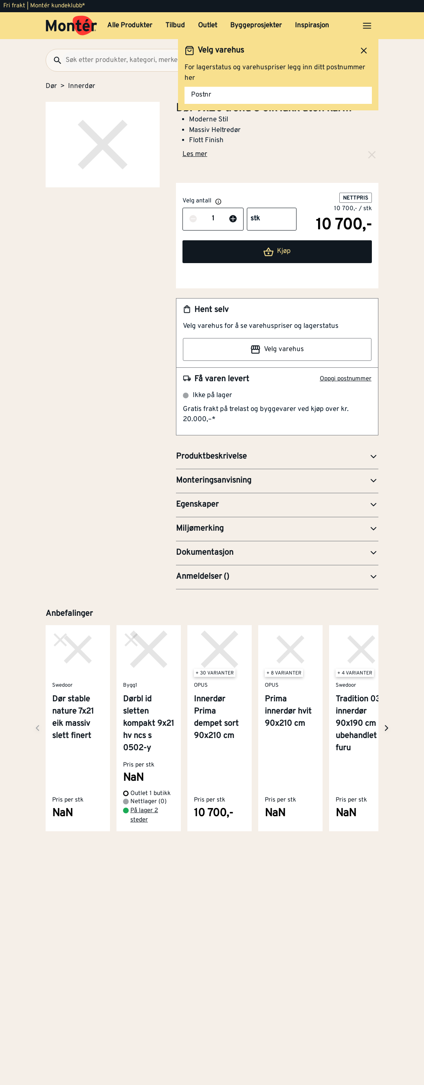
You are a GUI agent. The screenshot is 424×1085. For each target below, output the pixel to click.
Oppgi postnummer (345, 379)
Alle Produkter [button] (129, 25)
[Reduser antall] (193, 219)
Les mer (194, 154)
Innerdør (81, 86)
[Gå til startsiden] (71, 25)
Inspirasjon (312, 25)
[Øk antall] (233, 219)
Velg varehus (276, 349)
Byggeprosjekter (256, 25)
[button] (277, 457)
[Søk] (54, 60)
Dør (51, 86)
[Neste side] (37, 728)
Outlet (207, 25)
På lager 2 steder (144, 815)
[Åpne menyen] (367, 26)
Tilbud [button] (175, 25)
